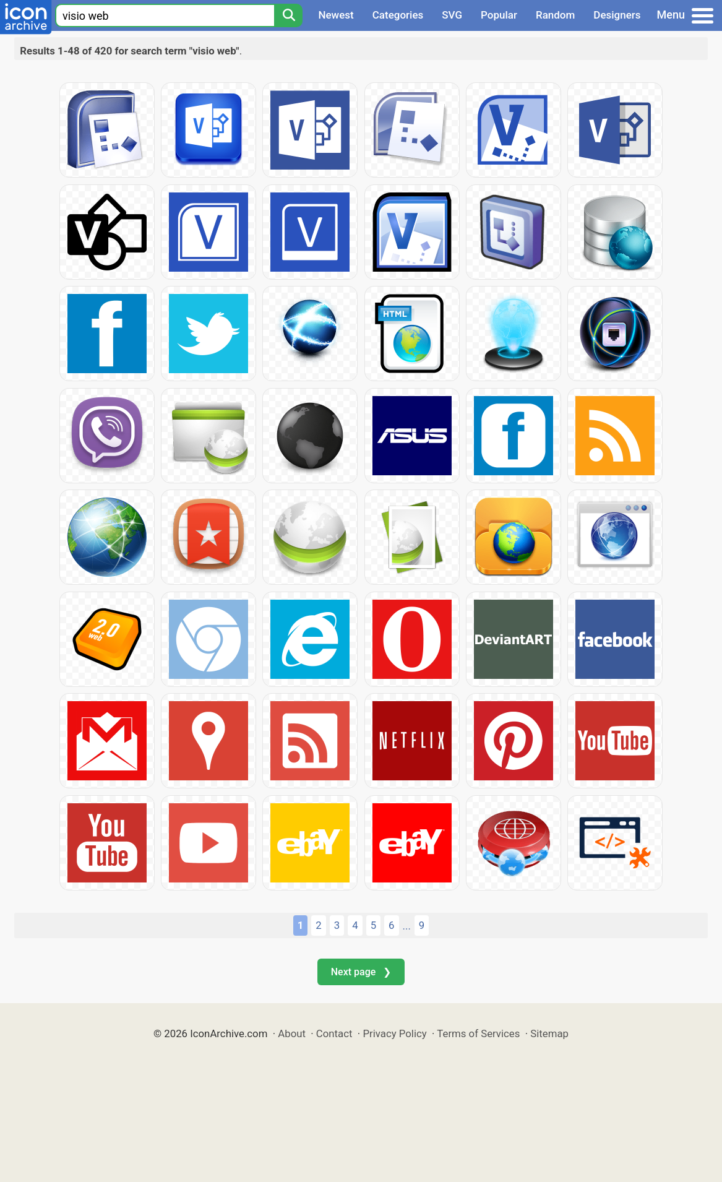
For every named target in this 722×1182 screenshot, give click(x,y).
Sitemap (549, 1033)
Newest (335, 15)
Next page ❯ (361, 972)
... (407, 926)
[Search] (288, 15)
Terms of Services (478, 1033)
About (292, 1033)
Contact (334, 1033)
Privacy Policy (394, 1033)
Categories (398, 15)
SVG (452, 15)
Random (555, 15)
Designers (616, 15)
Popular (499, 15)
